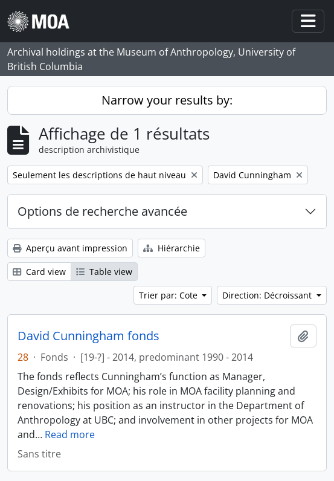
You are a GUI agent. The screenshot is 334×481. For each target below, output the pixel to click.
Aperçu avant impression (70, 248)
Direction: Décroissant (268, 295)
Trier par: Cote (169, 295)
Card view (39, 271)
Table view (104, 271)
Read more (70, 434)
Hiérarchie (171, 248)
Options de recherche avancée (102, 211)
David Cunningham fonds (88, 336)
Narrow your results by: (167, 100)
